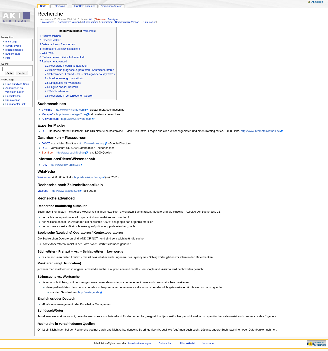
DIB (44, 131)
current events (13, 45)
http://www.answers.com (76, 118)
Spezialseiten (12, 96)
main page (11, 41)
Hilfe (7, 57)
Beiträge (112, 19)
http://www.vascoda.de (65, 190)
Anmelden (317, 1)
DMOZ (46, 143)
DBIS (45, 148)
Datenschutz (166, 343)
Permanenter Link (15, 104)
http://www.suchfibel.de (70, 152)
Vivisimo (47, 109)
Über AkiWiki (187, 343)
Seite (43, 6)
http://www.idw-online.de (65, 164)
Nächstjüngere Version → (128, 22)
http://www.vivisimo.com (70, 109)
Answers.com (50, 118)
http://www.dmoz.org (91, 143)
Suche (5, 63)
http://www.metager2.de (71, 114)
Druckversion (12, 100)
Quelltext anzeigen (84, 6)
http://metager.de (88, 292)
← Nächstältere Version (67, 22)
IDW (44, 164)
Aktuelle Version (89, 22)
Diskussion (100, 19)
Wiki (91, 19)
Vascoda (43, 190)
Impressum (208, 343)
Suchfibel (47, 152)
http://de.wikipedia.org (88, 177)
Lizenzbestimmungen (139, 343)
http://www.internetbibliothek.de (260, 131)
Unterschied (47, 22)
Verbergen (89, 31)
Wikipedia (44, 177)
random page (12, 53)
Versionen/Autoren (111, 6)
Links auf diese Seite (17, 84)
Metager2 (48, 114)
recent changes (14, 49)
